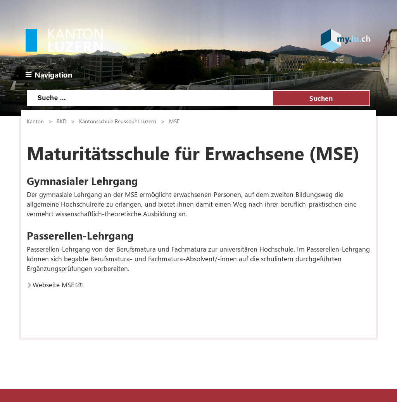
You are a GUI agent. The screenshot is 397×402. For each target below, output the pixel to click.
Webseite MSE (53, 284)
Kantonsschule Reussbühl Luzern (117, 120)
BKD (62, 120)
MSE (174, 120)
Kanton (35, 120)
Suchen (321, 98)
